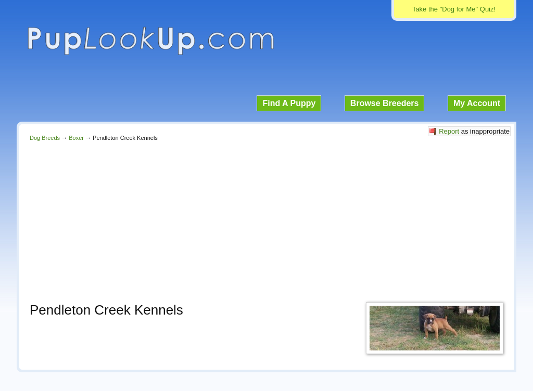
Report (449, 131)
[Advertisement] (266, 219)
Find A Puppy (288, 103)
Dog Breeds (45, 138)
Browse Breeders (384, 103)
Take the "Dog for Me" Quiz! (454, 9)
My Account (476, 103)
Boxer (76, 138)
